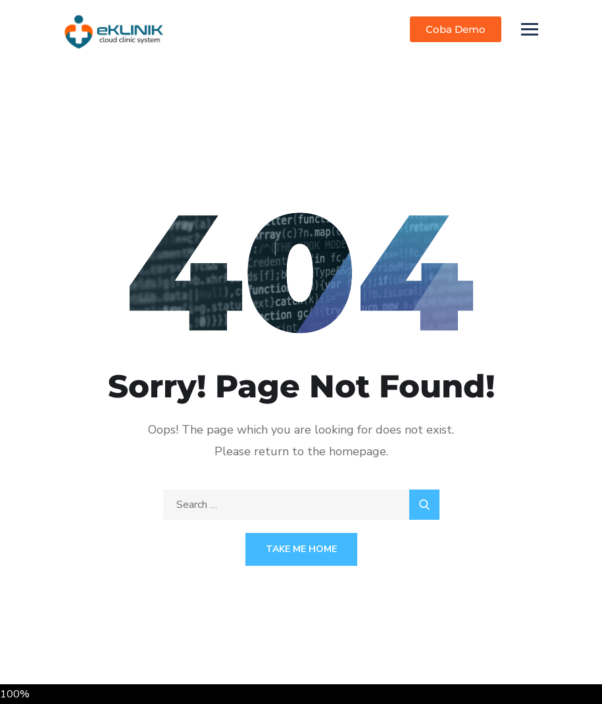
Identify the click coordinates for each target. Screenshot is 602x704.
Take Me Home (301, 549)
